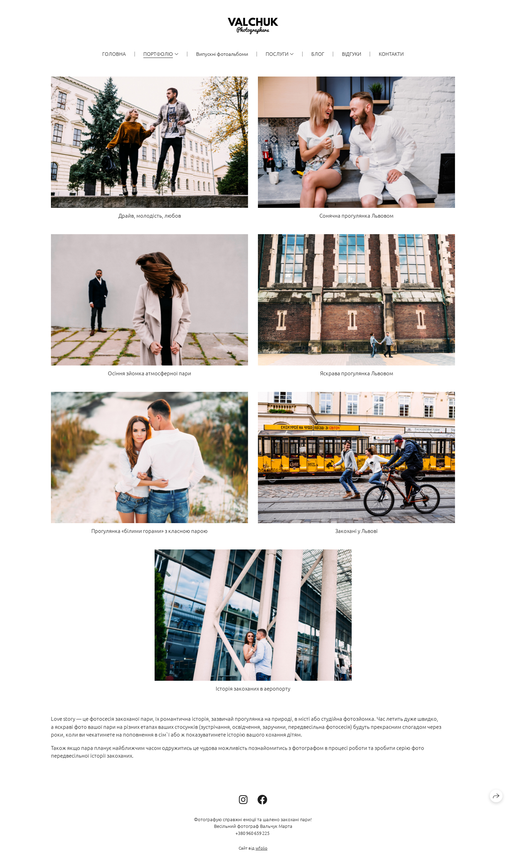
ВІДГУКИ (351, 53)
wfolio (261, 848)
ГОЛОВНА (114, 53)
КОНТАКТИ (391, 53)
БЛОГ (317, 53)
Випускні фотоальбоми (222, 53)
